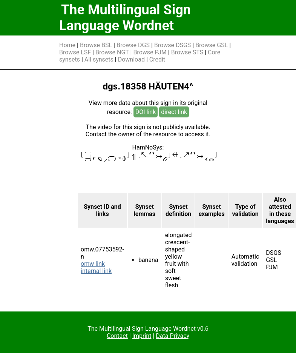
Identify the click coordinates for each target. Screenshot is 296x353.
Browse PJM (149, 52)
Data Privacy (172, 335)
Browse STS (187, 52)
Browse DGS (133, 45)
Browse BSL (96, 45)
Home (67, 45)
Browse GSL (211, 45)
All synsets (98, 59)
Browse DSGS (172, 45)
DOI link (145, 112)
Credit (157, 59)
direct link (174, 112)
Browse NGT (112, 52)
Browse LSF (75, 52)
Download (131, 59)
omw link (93, 263)
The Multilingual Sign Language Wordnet (125, 18)
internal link (96, 270)
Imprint (142, 335)
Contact (117, 335)
